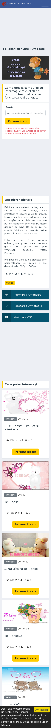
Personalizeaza (25, 451)
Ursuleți (9, 283)
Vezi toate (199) (17, 317)
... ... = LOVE (12, 704)
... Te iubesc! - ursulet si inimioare (21, 427)
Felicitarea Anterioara (21, 294)
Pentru (10, 107)
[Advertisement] (25, 28)
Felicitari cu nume (16, 48)
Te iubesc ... (12, 502)
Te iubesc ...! (13, 636)
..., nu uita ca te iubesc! (21, 569)
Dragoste (38, 48)
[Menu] (45, 4)
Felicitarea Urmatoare (22, 305)
